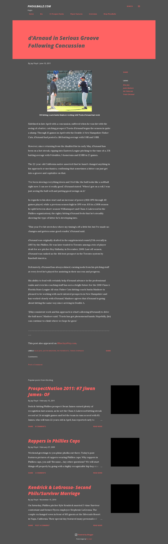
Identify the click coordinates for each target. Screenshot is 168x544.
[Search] (130, 6)
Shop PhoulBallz (108, 14)
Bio (40, 14)
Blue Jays (126, 85)
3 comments (40, 473)
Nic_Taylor (89, 539)
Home (30, 14)
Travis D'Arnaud (128, 94)
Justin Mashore (128, 88)
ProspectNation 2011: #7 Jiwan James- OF (61, 391)
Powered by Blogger (84, 535)
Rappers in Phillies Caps (54, 441)
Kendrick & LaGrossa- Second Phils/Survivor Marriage (59, 490)
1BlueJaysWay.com (66, 343)
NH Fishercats (128, 91)
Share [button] (125, 72)
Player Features (75, 14)
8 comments (40, 426)
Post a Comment (35, 364)
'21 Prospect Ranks (55, 14)
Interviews (92, 14)
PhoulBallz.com (39, 6)
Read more (97, 426)
